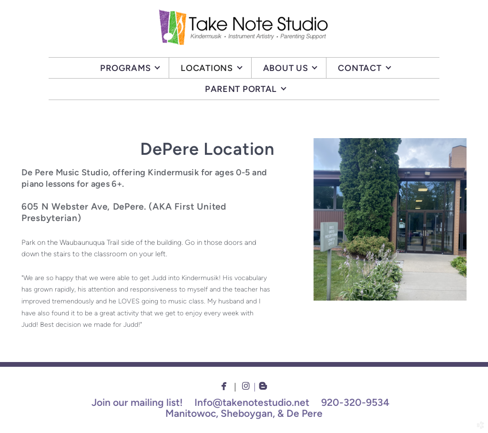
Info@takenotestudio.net (251, 402)
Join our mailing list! (137, 402)
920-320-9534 (355, 402)
